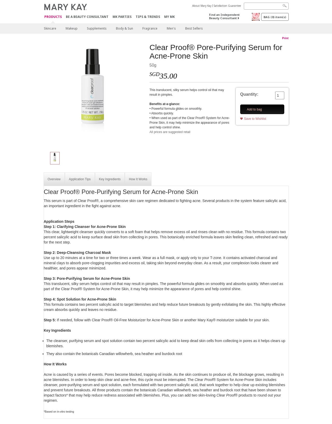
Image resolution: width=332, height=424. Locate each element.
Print (285, 38)
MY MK (169, 16)
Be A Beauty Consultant (87, 16)
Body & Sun (124, 28)
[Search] (266, 6)
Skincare (50, 28)
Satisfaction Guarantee (227, 6)
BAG (275, 17)
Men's (171, 28)
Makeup (72, 28)
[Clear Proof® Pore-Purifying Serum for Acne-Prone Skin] (94, 95)
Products (53, 17)
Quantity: (249, 94)
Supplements (97, 28)
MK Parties (122, 16)
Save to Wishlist (255, 119)
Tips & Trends (148, 16)
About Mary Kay (201, 6)
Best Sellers (194, 28)
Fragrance (149, 28)
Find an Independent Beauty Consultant (224, 16)
